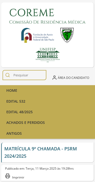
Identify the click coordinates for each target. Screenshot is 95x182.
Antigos (14, 133)
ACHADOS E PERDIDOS (25, 122)
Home (11, 90)
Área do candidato (70, 77)
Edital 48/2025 (19, 111)
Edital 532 (15, 101)
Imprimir (14, 176)
